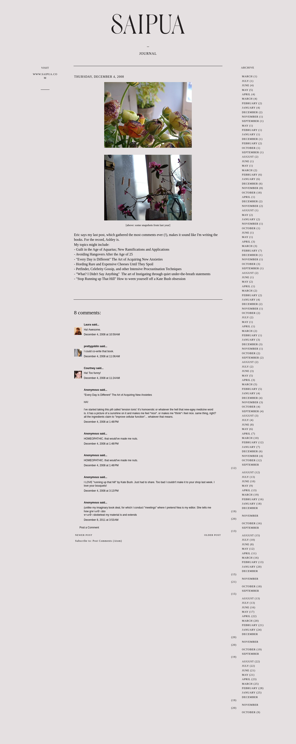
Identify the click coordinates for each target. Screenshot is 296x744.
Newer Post (83, 535)
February (249, 103)
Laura (87, 324)
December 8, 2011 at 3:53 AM (101, 519)
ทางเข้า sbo (99, 511)
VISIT (45, 73)
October (249, 148)
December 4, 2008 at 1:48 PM (101, 421)
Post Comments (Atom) (107, 540)
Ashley (110, 239)
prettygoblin (91, 346)
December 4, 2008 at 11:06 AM (102, 356)
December (250, 112)
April (246, 94)
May (245, 89)
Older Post (212, 535)
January (248, 107)
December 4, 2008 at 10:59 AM (102, 334)
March (247, 76)
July (245, 81)
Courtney (89, 368)
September (250, 121)
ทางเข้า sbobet (92, 514)
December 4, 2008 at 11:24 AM (102, 378)
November (250, 116)
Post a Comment (89, 527)
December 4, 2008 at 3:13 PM (101, 490)
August (248, 156)
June (245, 85)
